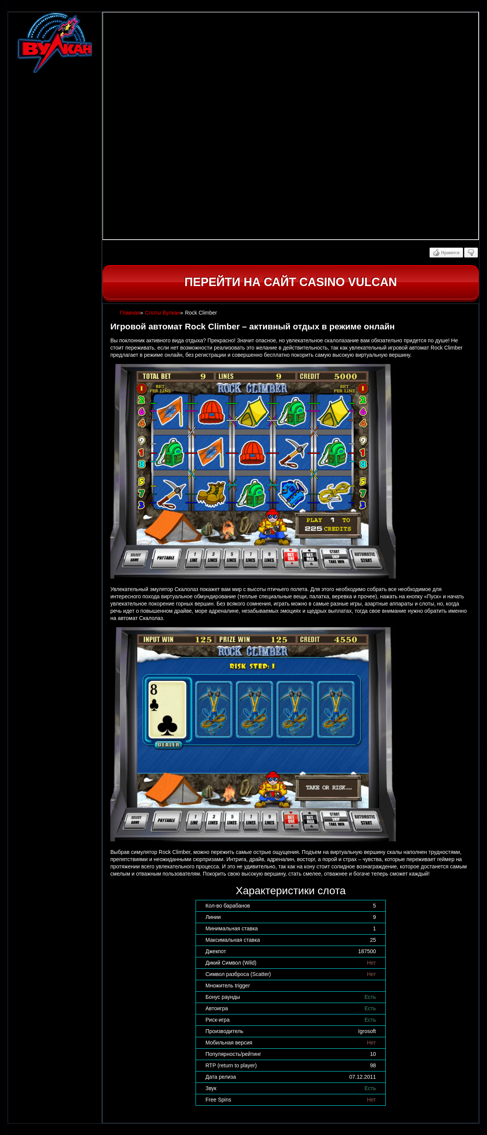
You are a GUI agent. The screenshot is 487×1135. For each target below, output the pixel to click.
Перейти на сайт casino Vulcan (291, 282)
